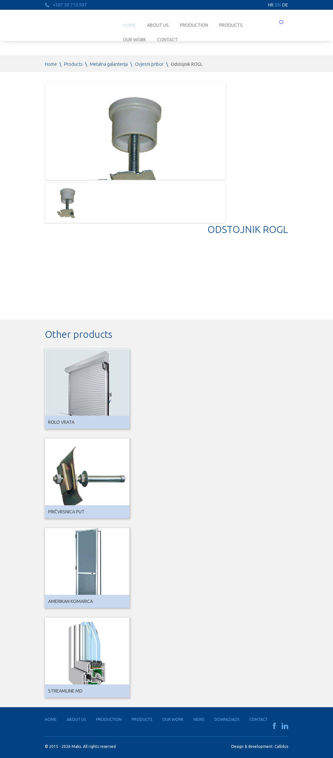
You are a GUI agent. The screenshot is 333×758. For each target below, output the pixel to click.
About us (158, 25)
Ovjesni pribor (149, 64)
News (198, 719)
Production (194, 25)
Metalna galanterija (109, 64)
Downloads (226, 719)
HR (270, 4)
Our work (172, 719)
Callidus (281, 746)
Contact (258, 719)
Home (129, 25)
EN (278, 4)
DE (285, 4)
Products (231, 25)
